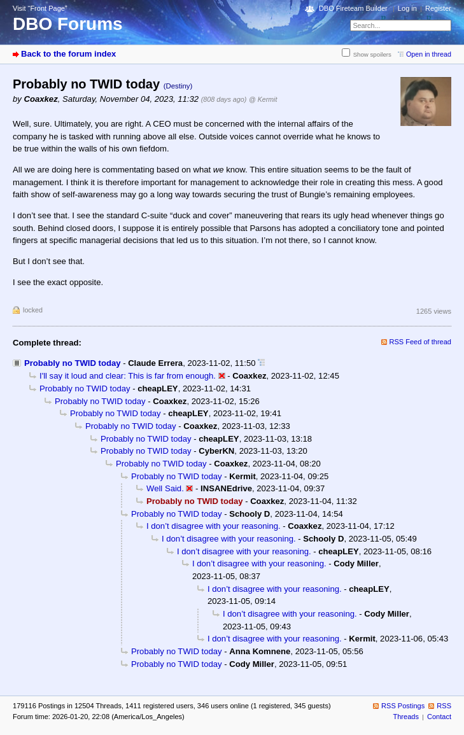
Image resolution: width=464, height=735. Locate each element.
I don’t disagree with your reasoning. (213, 526)
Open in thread (428, 54)
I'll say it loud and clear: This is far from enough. (127, 376)
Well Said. (165, 488)
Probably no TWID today (72, 363)
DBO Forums (68, 24)
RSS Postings (403, 706)
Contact (439, 716)
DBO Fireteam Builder (353, 8)
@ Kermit (263, 99)
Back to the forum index (68, 54)
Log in (407, 8)
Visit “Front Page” (40, 8)
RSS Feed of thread (421, 342)
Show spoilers (372, 54)
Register (438, 8)
